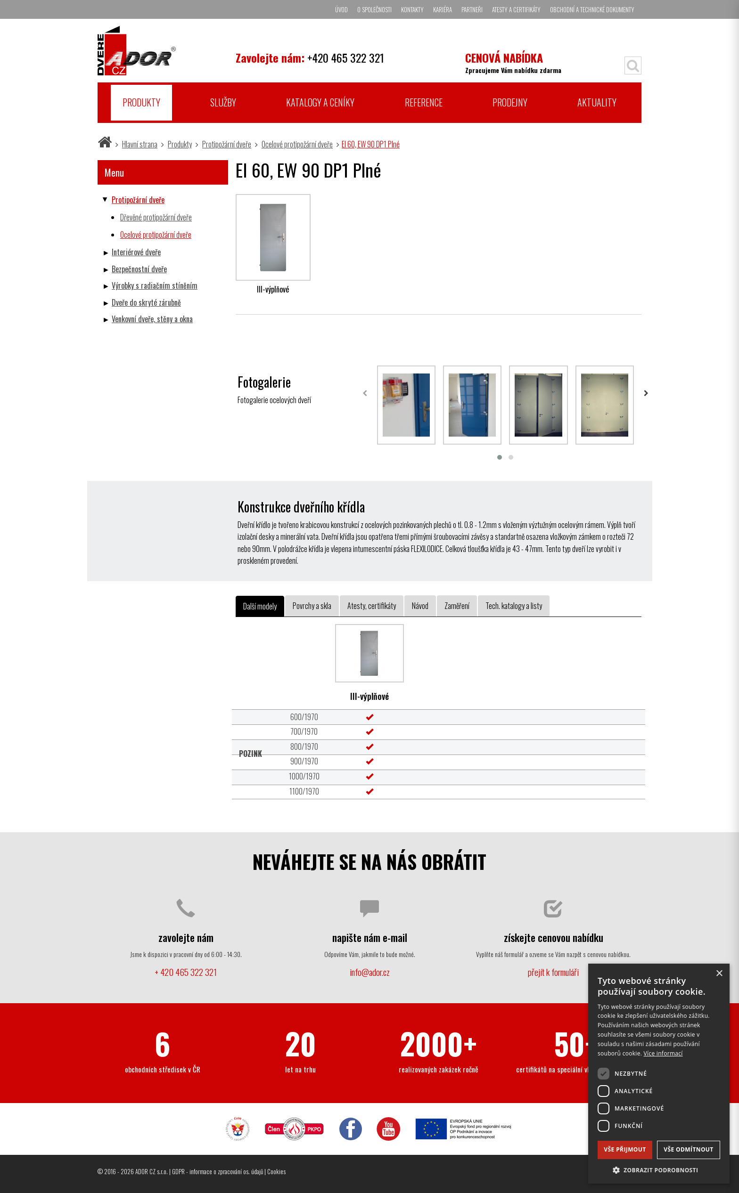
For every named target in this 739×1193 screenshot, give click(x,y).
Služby (223, 102)
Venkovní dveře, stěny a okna (152, 319)
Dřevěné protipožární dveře (156, 217)
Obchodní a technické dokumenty (592, 9)
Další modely (260, 606)
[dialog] (659, 1074)
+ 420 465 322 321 (186, 972)
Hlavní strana (139, 144)
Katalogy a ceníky (320, 102)
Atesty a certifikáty (516, 9)
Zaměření (456, 605)
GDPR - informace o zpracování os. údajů (217, 1171)
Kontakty (412, 9)
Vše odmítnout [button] (688, 1149)
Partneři (472, 9)
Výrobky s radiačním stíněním (154, 285)
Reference (424, 102)
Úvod (341, 9)
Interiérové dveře (136, 252)
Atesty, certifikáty (371, 605)
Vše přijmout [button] (625, 1149)
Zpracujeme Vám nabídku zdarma (513, 62)
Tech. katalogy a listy (513, 605)
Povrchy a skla (312, 605)
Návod (420, 605)
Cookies (276, 1171)
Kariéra (442, 9)
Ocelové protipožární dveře (297, 144)
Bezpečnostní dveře (139, 269)
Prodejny (510, 102)
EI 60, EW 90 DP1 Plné (371, 144)
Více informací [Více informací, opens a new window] (663, 1053)
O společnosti (374, 9)
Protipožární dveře (226, 144)
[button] (659, 1169)
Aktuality (596, 102)
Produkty (141, 102)
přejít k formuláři (553, 972)
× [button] (719, 973)
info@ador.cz (370, 972)
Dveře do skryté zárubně (146, 302)
